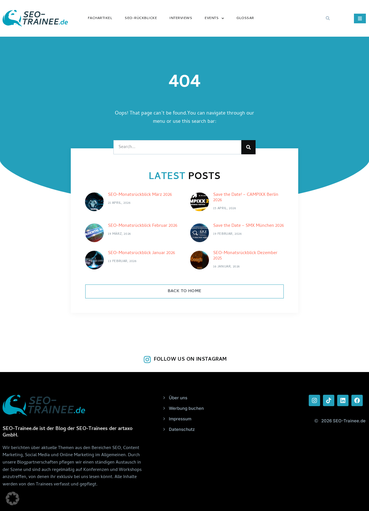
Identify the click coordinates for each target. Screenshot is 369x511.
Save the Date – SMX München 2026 (248, 226)
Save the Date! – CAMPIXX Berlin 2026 (245, 197)
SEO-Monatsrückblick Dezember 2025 (245, 256)
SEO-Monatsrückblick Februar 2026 (142, 226)
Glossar (245, 18)
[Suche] (248, 147)
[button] (327, 18)
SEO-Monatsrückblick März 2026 (140, 195)
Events (214, 18)
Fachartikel (100, 18)
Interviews (180, 18)
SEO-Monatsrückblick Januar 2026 (141, 253)
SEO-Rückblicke (141, 18)
